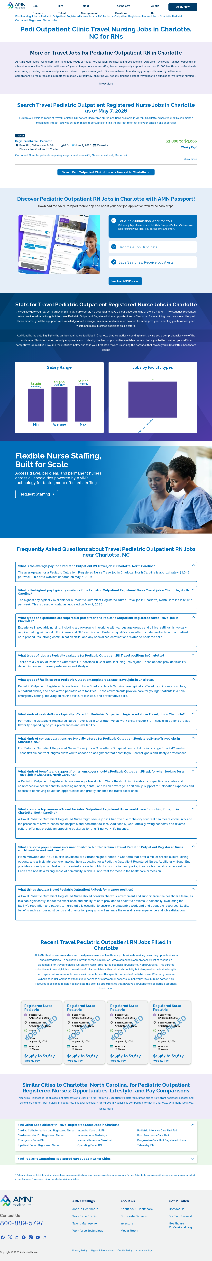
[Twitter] (10, 1237)
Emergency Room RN (31, 1140)
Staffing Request (180, 1216)
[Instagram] (44, 1237)
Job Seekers (38, 9)
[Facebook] (3, 1237)
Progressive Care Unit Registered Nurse (161, 1140)
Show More (106, 83)
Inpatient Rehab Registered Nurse (38, 1145)
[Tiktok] (30, 1237)
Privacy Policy (79, 1250)
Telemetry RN (145, 1145)
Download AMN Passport (125, 281)
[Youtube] (37, 1237)
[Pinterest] (24, 1237)
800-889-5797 (22, 1223)
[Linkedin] (16, 1237)
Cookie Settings (144, 1250)
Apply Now (183, 6)
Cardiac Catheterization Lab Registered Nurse (46, 1130)
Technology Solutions (122, 9)
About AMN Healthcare (136, 1208)
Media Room (129, 1230)
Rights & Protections (102, 1250)
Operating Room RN (89, 1145)
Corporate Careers (133, 1216)
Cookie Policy (125, 1250)
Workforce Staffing (85, 1216)
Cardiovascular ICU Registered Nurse (41, 1135)
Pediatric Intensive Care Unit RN (157, 1130)
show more (190, 159)
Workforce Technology (87, 1230)
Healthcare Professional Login (181, 1225)
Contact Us (176, 1208)
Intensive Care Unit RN (91, 1130)
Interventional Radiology (92, 1135)
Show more (106, 1108)
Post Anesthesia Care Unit (153, 1135)
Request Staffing (34, 494)
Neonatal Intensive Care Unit (94, 1140)
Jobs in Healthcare (85, 1208)
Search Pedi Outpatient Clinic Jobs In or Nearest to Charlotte (106, 172)
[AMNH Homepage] (16, 5)
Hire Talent (62, 9)
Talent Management (89, 9)
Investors (126, 1223)
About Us (155, 9)
